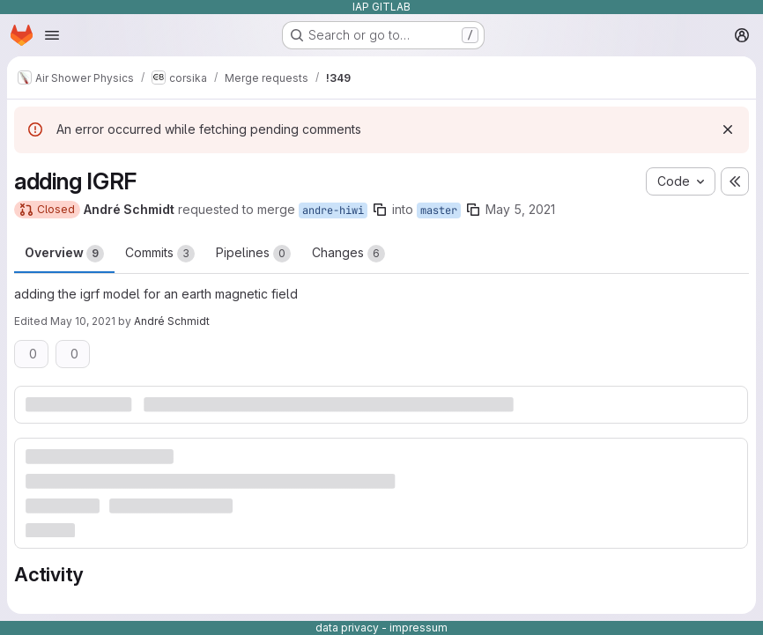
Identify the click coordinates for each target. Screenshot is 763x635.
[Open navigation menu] (52, 35)
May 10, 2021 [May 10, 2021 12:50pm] (82, 321)
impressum (418, 627)
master (438, 210)
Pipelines (253, 253)
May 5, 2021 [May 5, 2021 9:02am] (520, 209)
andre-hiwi (333, 210)
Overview (64, 253)
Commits (160, 253)
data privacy (347, 627)
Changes (348, 253)
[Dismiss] (727, 129)
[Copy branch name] (379, 209)
